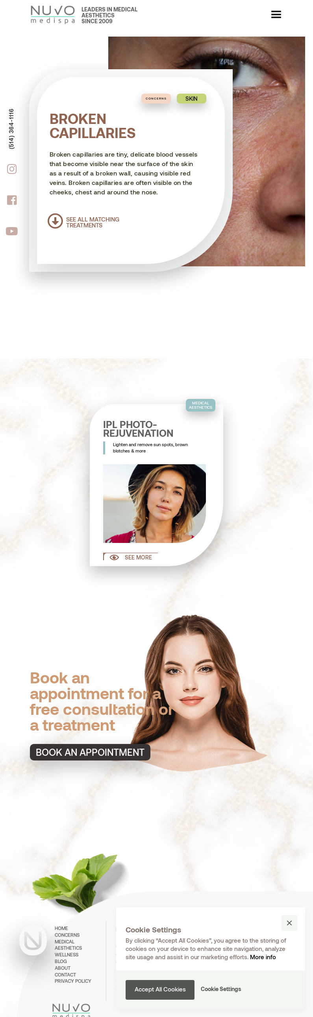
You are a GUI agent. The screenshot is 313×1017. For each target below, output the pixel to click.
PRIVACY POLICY (73, 981)
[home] (48, 15)
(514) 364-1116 (11, 128)
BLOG (61, 961)
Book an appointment (90, 752)
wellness (66, 954)
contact (65, 974)
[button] (276, 15)
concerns (67, 935)
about (62, 968)
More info (263, 956)
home (61, 928)
